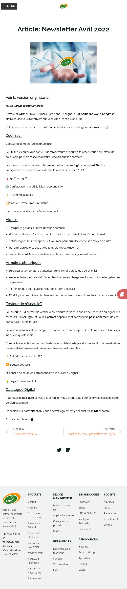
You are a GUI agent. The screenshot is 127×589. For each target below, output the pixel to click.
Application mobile (63, 515)
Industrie (83, 546)
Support (57, 558)
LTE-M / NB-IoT (87, 513)
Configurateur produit (60, 523)
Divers (82, 569)
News (107, 507)
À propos (109, 502)
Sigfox (82, 507)
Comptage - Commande (34, 515)
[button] (59, 450)
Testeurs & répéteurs (33, 535)
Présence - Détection (34, 525)
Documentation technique (61, 551)
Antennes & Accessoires (34, 570)
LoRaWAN (84, 502)
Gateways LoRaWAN (33, 545)
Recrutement (111, 519)
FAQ (55, 570)
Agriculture (85, 558)
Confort (32, 502)
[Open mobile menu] (9, 6)
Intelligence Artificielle (85, 521)
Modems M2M (35, 553)
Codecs (57, 531)
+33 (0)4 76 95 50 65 (11, 535)
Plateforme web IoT (62, 507)
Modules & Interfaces (33, 560)
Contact (108, 525)
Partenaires (110, 513)
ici (47, 97)
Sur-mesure (34, 578)
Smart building (87, 552)
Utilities (83, 564)
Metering (33, 507)
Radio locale (85, 529)
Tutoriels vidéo (61, 564)
